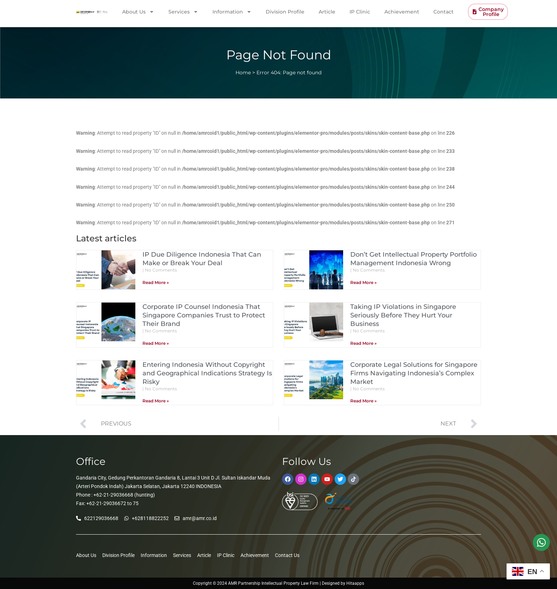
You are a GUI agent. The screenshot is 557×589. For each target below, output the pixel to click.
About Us (138, 11)
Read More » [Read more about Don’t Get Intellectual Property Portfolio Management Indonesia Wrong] (363, 282)
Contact (443, 11)
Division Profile (285, 11)
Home (243, 72)
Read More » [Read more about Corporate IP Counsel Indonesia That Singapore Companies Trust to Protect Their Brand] (155, 343)
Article (327, 11)
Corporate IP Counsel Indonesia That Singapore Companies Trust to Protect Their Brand (203, 315)
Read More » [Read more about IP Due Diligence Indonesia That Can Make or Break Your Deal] (155, 282)
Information (232, 11)
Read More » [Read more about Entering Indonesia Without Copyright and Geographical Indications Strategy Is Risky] (155, 400)
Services (183, 11)
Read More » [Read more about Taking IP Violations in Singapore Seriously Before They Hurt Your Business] (363, 343)
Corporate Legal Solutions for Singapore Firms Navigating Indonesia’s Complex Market (413, 373)
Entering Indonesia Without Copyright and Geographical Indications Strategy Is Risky (207, 373)
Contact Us (287, 555)
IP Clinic (360, 11)
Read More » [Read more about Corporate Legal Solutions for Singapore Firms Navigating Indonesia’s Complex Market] (363, 400)
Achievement (401, 11)
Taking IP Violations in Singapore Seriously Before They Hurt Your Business (403, 315)
